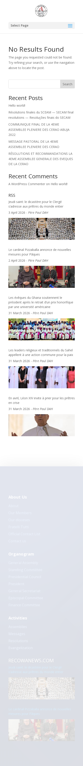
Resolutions (18, 642)
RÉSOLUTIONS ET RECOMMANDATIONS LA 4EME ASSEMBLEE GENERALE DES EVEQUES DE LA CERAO (40, 158)
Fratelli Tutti (18, 528)
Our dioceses (19, 521)
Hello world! (16, 105)
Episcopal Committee (25, 599)
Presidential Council (24, 578)
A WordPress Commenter (26, 184)
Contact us (17, 542)
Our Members (20, 514)
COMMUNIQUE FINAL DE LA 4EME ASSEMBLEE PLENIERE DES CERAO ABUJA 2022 (38, 129)
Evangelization (20, 649)
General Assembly (23, 564)
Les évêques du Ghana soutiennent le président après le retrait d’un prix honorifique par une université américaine (40, 302)
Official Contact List (24, 535)
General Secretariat (24, 592)
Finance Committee (24, 606)
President (16, 585)
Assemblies (17, 628)
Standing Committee (25, 571)
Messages (16, 635)
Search (67, 84)
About (13, 507)
